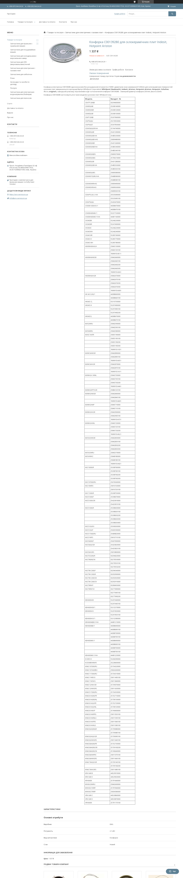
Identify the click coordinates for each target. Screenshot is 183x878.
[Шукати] (172, 13)
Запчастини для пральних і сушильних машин (21, 44)
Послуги (13, 88)
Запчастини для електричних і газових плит (84, 33)
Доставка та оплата (47, 22)
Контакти (63, 22)
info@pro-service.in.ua (18, 198)
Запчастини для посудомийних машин (22, 51)
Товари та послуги (25, 22)
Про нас (74, 22)
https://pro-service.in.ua (18, 194)
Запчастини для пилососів (21, 98)
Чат (172, 871)
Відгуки (10, 113)
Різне (12, 78)
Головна (10, 22)
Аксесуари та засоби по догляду (19, 83)
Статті (9, 103)
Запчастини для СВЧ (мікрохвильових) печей (20, 63)
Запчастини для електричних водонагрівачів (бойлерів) (22, 93)
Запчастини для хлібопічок (21, 74)
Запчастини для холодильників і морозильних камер (23, 57)
